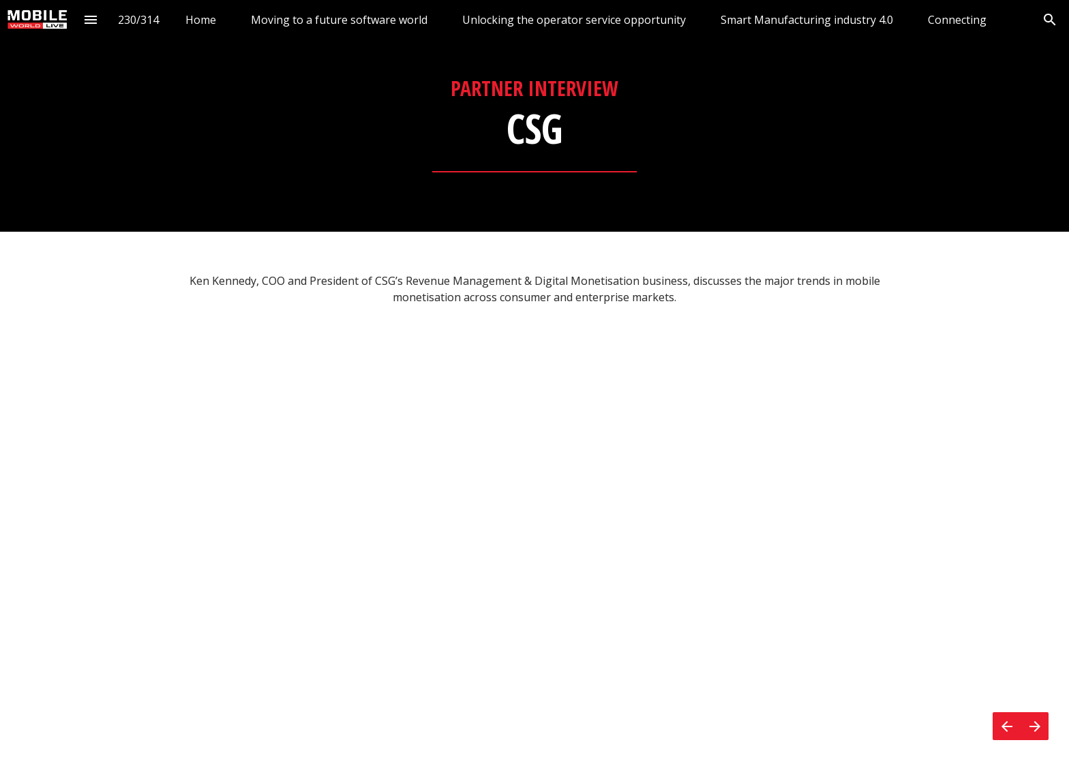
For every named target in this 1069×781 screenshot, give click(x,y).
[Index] (91, 19)
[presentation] (534, 116)
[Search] (1049, 19)
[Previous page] (1007, 726)
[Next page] (1035, 726)
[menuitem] (200, 19)
